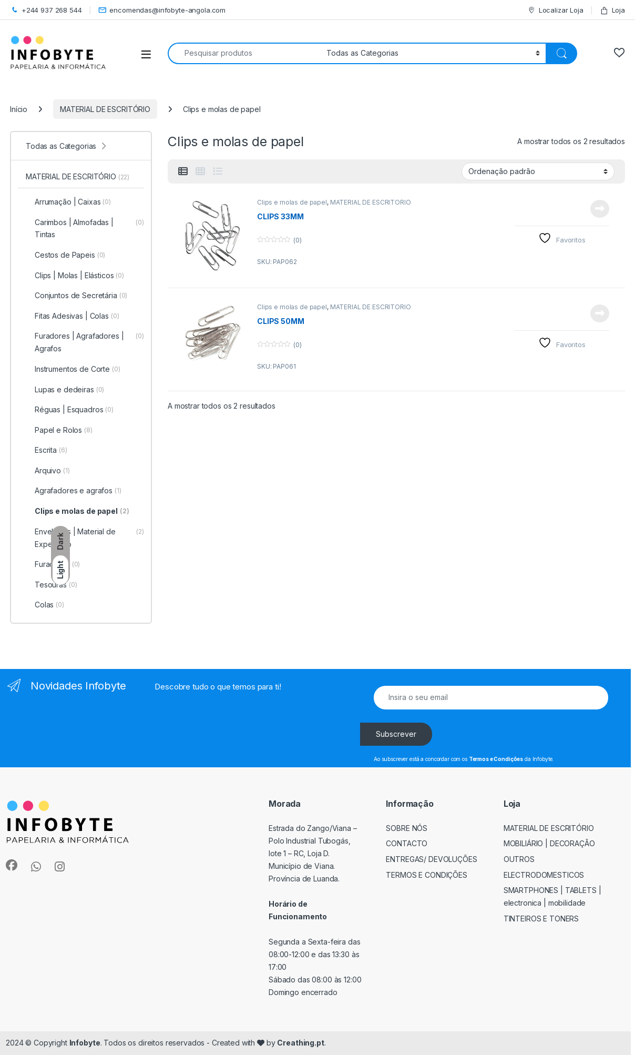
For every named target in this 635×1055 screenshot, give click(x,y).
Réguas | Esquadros (70, 409)
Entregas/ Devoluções (431, 859)
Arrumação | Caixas (68, 202)
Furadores (53, 564)
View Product (599, 209)
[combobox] (244, 53)
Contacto (406, 843)
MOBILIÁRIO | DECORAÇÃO (549, 843)
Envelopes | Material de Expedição (85, 538)
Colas (45, 604)
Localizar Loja (555, 10)
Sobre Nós (406, 828)
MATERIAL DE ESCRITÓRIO (105, 109)
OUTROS (519, 859)
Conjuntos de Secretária (76, 295)
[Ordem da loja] (538, 171)
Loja (612, 10)
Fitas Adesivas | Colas (72, 316)
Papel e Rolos (59, 430)
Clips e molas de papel (292, 202)
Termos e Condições (426, 874)
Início (18, 109)
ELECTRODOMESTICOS (544, 874)
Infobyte (84, 1042)
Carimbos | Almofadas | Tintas (85, 228)
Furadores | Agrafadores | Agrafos (85, 342)
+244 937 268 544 (46, 10)
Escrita (46, 450)
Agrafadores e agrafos (73, 490)
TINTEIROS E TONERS (541, 918)
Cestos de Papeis (65, 255)
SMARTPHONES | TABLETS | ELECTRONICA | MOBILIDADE (552, 896)
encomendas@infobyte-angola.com (162, 10)
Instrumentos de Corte (73, 369)
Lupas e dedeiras (65, 389)
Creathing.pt (300, 1042)
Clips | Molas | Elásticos (75, 275)
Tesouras (51, 585)
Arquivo (48, 470)
